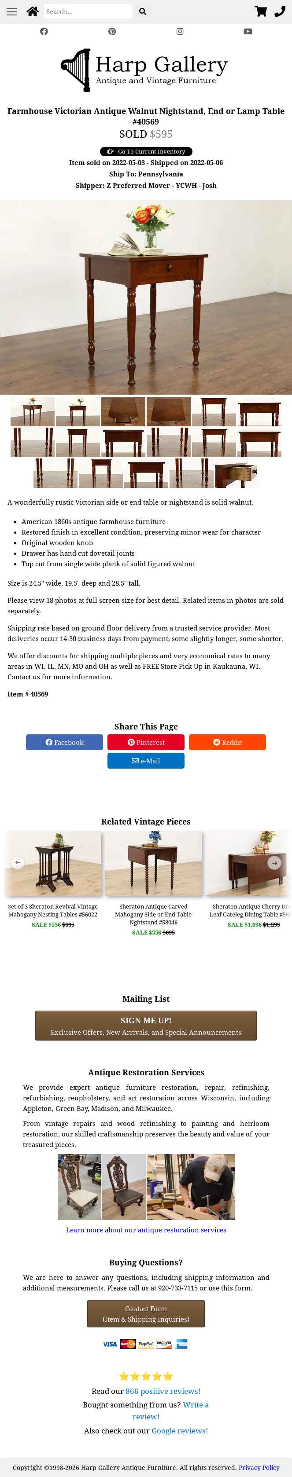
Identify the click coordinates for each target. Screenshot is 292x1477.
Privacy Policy (259, 1467)
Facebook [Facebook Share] (64, 742)
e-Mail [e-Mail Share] (146, 760)
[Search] (88, 11)
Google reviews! (180, 1431)
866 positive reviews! (163, 1391)
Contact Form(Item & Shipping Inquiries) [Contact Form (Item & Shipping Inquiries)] (146, 1313)
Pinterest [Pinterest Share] (146, 742)
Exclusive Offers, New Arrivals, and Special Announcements (146, 1026)
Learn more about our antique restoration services (146, 1229)
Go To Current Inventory (146, 151)
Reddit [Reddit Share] (227, 742)
